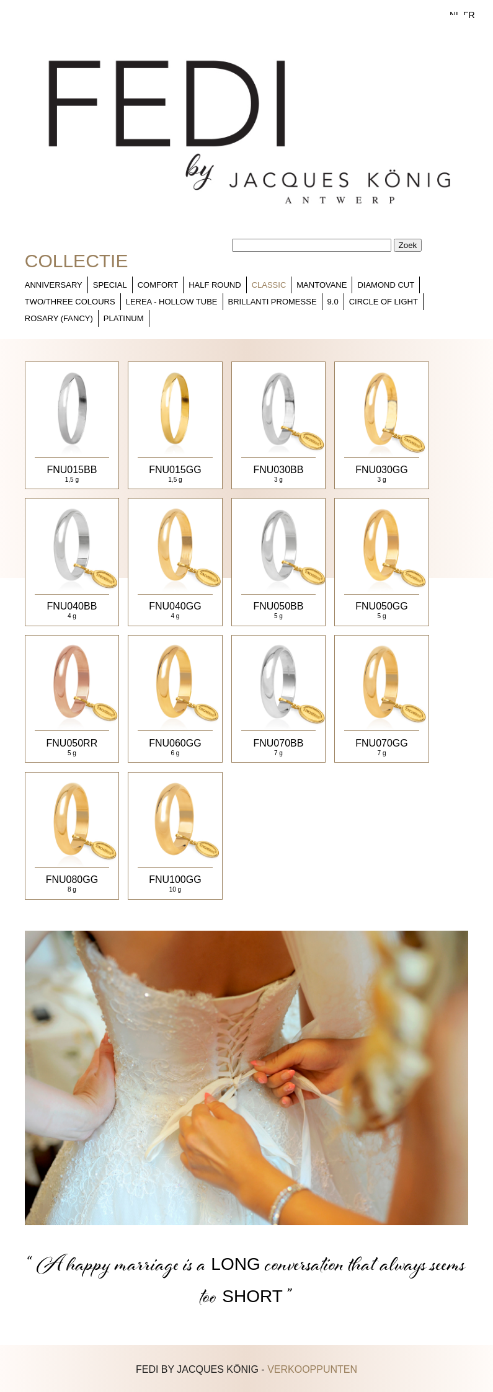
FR (469, 15)
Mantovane (321, 285)
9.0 (333, 301)
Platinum (124, 318)
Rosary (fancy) (59, 318)
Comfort (158, 285)
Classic (269, 285)
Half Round (215, 285)
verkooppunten (312, 1369)
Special (110, 285)
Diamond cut (385, 285)
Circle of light (383, 301)
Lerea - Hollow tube (172, 301)
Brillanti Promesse (272, 301)
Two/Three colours (70, 301)
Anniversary (53, 285)
